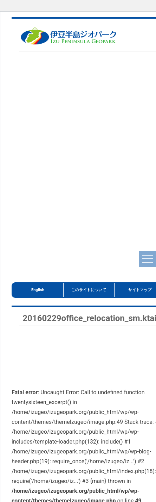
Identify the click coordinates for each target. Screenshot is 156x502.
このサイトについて (88, 290)
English (37, 290)
